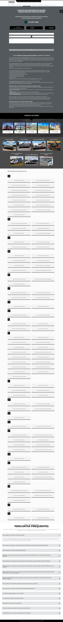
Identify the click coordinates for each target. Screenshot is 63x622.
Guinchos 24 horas (25, 57)
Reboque (17, 81)
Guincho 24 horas (13, 91)
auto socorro (18, 70)
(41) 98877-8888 (52, 1)
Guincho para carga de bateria (15, 89)
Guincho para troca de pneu (14, 93)
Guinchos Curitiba (15, 63)
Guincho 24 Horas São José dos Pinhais (15, 82)
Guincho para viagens (32, 78)
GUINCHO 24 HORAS (31, 115)
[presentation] (31, 46)
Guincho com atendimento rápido (15, 94)
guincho (14, 70)
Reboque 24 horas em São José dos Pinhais (27, 55)
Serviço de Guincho (12, 81)
